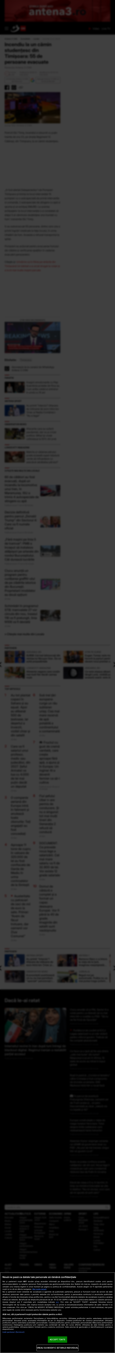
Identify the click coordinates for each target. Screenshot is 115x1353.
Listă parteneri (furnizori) (13, 1332)
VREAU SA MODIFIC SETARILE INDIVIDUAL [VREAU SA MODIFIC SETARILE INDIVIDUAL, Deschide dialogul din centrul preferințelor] (57, 1348)
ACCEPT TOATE (57, 1339)
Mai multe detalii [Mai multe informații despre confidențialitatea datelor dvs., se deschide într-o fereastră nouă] (39, 1289)
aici (57, 1302)
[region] (57, 1312)
